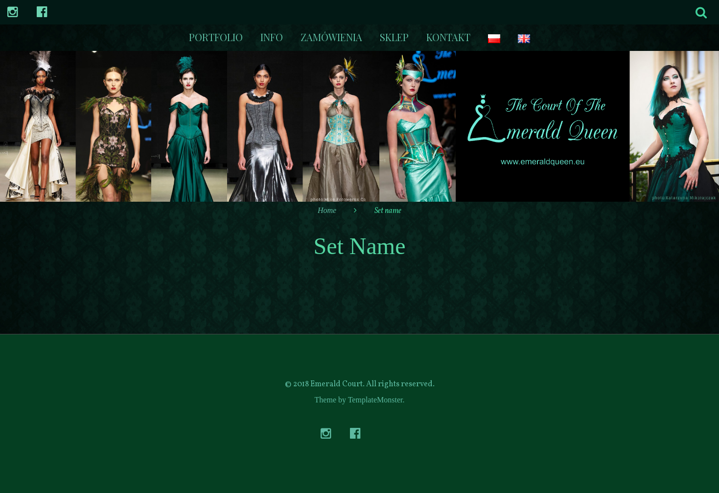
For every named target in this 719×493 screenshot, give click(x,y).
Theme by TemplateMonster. (360, 400)
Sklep (394, 37)
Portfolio (216, 37)
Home (327, 210)
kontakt (448, 37)
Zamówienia (331, 37)
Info (271, 37)
